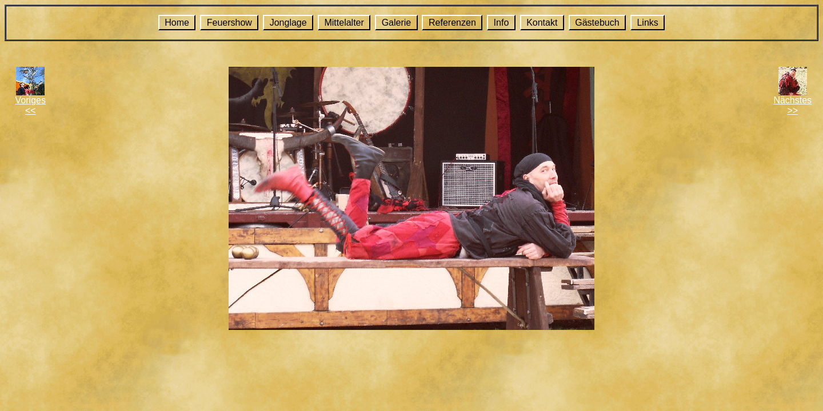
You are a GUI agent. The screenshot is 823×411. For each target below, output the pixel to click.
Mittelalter (343, 22)
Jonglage (288, 22)
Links (647, 22)
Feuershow (229, 22)
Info (501, 22)
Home (177, 22)
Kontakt (541, 22)
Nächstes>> (792, 105)
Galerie (397, 22)
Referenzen (452, 22)
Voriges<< (30, 105)
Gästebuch (597, 22)
